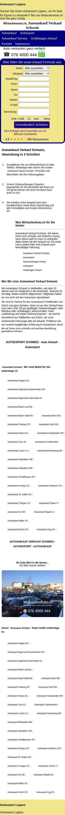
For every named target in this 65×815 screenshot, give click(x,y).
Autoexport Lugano (13, 4)
